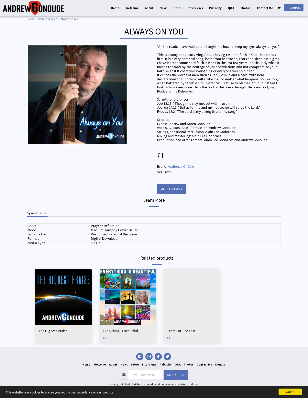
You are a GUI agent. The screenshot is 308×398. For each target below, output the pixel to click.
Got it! (290, 392)
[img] (63, 297)
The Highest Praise (52, 330)
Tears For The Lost (181, 330)
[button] (279, 7)
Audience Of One (181, 166)
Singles (52, 19)
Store (41, 19)
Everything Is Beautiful (120, 330)
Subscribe (176, 374)
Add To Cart (171, 188)
